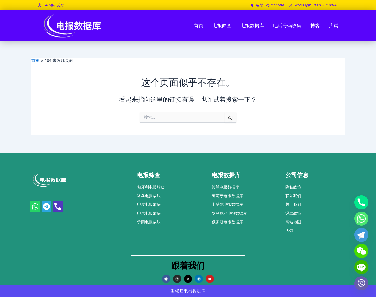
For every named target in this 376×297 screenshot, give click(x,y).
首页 (198, 25)
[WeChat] (361, 251)
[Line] (361, 267)
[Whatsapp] (361, 219)
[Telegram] (361, 235)
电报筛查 (222, 25)
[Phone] (361, 202)
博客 (315, 25)
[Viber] (361, 283)
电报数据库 (252, 25)
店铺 (333, 25)
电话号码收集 (287, 25)
